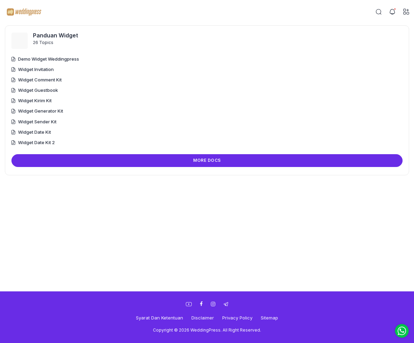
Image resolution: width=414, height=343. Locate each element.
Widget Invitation (32, 69)
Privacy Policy (237, 317)
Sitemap (269, 317)
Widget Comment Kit (36, 79)
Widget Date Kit (31, 132)
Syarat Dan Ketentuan (159, 317)
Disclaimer (202, 317)
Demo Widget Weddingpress (45, 59)
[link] (189, 304)
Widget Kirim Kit (31, 100)
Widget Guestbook (34, 90)
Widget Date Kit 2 (33, 142)
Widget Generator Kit (37, 111)
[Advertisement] (207, 232)
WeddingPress (205, 330)
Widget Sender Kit (34, 121)
